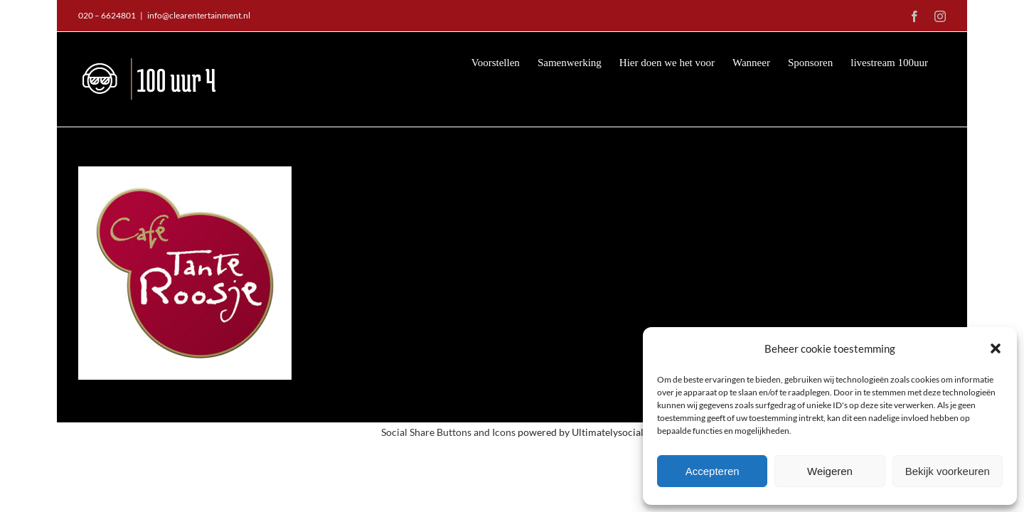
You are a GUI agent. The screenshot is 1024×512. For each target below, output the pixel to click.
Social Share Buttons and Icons (448, 432)
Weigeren (830, 471)
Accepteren (713, 471)
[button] (995, 348)
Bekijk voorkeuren (947, 471)
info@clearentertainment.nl (198, 15)
